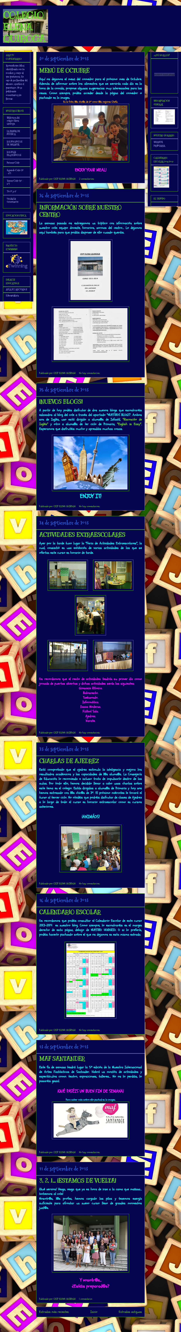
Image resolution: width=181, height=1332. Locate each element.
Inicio (93, 1312)
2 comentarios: (86, 179)
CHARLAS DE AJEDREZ (69, 761)
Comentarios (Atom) (98, 1322)
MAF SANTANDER (62, 1058)
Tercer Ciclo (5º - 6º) (15, 182)
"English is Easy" (129, 424)
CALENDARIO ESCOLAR (69, 912)
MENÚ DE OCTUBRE (64, 70)
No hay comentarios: (89, 373)
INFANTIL (158, 142)
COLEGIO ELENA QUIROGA (24, 27)
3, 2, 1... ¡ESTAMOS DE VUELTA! (77, 1180)
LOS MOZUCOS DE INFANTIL (14, 143)
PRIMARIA (159, 146)
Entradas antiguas (130, 1312)
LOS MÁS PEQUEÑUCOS (14, 153)
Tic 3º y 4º (11, 191)
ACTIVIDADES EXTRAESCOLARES (82, 534)
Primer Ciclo (13, 163)
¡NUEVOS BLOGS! (61, 401)
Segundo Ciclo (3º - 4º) (15, 171)
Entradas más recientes (54, 1312)
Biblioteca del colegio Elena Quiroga (13, 120)
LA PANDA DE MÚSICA (13, 132)
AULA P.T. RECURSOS (16, 289)
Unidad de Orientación (12, 200)
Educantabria (12, 295)
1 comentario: (85, 1299)
